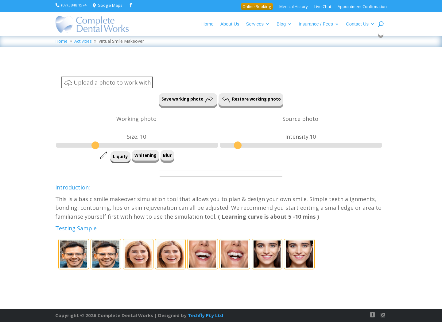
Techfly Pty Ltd (205, 315)
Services (255, 23)
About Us (229, 23)
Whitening (145, 155)
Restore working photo (251, 99)
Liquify (120, 156)
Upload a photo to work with (107, 83)
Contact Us (357, 23)
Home (207, 23)
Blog (281, 23)
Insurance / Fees (316, 23)
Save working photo (187, 99)
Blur (167, 155)
